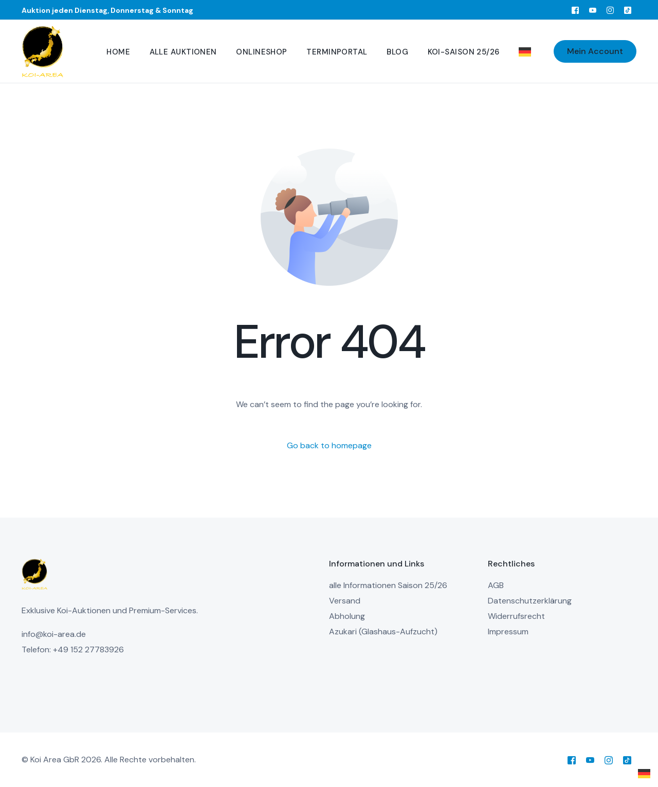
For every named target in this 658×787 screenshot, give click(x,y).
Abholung (347, 616)
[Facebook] (575, 9)
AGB (496, 585)
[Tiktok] (627, 9)
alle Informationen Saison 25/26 (388, 585)
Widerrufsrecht (516, 616)
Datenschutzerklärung (530, 600)
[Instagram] (610, 9)
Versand (344, 600)
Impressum (508, 631)
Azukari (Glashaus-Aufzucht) (383, 631)
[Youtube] (592, 9)
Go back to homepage (329, 445)
